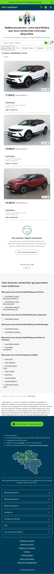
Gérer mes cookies (27, 559)
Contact (27, 552)
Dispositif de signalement (27, 563)
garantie (21, 443)
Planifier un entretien (27, 548)
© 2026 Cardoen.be (27, 570)
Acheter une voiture (27, 541)
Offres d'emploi (27, 555)
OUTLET (30, 2)
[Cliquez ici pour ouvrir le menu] (50, 7)
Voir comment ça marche (27, 252)
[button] (12, 48)
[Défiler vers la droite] (51, 48)
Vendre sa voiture (27, 545)
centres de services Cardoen (38, 445)
